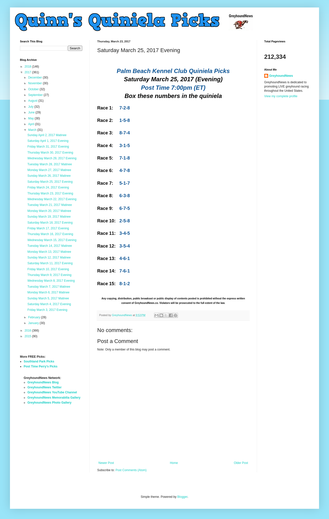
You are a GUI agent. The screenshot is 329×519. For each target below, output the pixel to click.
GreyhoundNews (281, 76)
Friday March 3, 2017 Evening (47, 310)
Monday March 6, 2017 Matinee (48, 292)
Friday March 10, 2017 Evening (48, 269)
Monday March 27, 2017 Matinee (49, 170)
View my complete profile (280, 96)
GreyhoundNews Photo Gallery (49, 402)
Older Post (241, 463)
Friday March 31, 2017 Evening (48, 146)
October (34, 89)
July (31, 106)
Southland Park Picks (39, 361)
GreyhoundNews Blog (43, 382)
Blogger (182, 497)
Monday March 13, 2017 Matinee (49, 252)
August (33, 100)
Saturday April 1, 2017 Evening (48, 141)
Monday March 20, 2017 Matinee (49, 211)
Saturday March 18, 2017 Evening (50, 222)
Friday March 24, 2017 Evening (48, 187)
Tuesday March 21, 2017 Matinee (49, 205)
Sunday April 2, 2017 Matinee (47, 135)
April (31, 124)
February (34, 317)
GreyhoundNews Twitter (44, 387)
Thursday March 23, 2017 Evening (50, 193)
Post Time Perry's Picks (40, 366)
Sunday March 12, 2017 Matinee (49, 257)
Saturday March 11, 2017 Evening (50, 263)
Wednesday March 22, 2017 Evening (52, 199)
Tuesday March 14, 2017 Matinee (49, 246)
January (34, 323)
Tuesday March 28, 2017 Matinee (49, 164)
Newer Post (106, 463)
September (36, 95)
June (31, 112)
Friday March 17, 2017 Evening (48, 228)
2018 (28, 66)
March (32, 130)
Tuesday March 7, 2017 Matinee (48, 286)
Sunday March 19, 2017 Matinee (49, 216)
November (35, 83)
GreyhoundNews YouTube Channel (52, 392)
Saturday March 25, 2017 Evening (50, 181)
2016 (28, 330)
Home (174, 463)
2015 (28, 336)
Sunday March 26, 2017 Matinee (49, 175)
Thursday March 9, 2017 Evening (49, 275)
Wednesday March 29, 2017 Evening (52, 158)
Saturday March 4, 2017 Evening (49, 304)
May (31, 118)
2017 (28, 72)
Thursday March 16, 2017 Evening (50, 234)
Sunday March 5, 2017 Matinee (48, 298)
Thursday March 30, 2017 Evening (50, 152)
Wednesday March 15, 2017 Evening (52, 240)
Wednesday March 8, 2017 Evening (51, 280)
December (35, 77)
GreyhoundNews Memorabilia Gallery (54, 397)
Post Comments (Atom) (131, 470)
